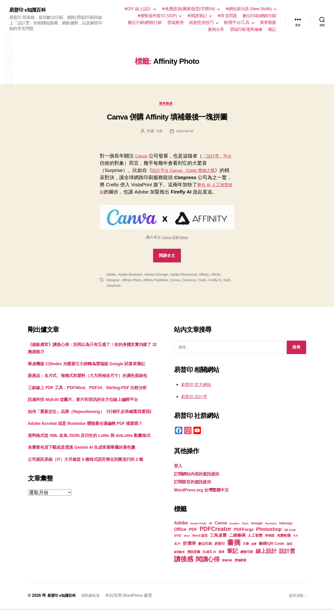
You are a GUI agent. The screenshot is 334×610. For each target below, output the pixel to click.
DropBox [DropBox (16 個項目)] (234, 524)
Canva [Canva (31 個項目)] (221, 524)
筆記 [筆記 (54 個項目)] (232, 552)
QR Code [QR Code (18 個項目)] (289, 531)
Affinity (208, 276)
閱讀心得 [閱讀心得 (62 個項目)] (208, 560)
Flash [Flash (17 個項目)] (245, 524)
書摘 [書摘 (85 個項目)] (233, 544)
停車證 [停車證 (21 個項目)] (269, 537)
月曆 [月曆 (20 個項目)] (246, 545)
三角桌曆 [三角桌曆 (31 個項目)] (218, 536)
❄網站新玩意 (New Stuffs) (248, 8)
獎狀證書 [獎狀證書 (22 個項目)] (193, 553)
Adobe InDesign (158, 276)
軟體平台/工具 (237, 22)
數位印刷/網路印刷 (259, 15)
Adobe (111, 276)
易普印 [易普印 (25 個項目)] (219, 545)
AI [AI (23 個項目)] (210, 524)
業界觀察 (268, 22)
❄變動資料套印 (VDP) (157, 15)
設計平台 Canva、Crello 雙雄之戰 (188, 171)
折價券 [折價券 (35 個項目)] (189, 544)
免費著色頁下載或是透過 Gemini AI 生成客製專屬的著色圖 (90, 492)
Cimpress (192, 281)
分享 (9, 93)
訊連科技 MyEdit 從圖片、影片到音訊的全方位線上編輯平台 (92, 422)
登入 (178, 467)
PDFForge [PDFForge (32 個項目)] (244, 530)
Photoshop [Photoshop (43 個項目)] (269, 530)
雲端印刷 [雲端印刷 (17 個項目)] (227, 561)
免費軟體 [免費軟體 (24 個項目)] (284, 537)
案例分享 (216, 29)
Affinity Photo (132, 281)
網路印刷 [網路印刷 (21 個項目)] (246, 553)
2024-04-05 (185, 132)
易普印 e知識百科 (30, 10)
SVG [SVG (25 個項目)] (177, 537)
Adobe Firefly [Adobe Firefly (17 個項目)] (198, 524)
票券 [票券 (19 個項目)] (221, 553)
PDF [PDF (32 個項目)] (193, 530)
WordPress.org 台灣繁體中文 (206, 491)
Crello (207, 281)
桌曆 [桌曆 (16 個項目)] (253, 545)
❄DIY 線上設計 (137, 8)
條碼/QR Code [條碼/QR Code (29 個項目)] (271, 544)
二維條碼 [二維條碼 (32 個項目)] (237, 536)
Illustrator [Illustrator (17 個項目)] (271, 524)
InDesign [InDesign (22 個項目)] (286, 524)
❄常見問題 (227, 15)
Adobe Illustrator (131, 276)
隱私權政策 (95, 596)
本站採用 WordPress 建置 (134, 596)
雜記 (272, 29)
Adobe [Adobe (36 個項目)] (181, 524)
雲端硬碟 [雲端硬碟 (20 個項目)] (240, 561)
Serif (110, 287)
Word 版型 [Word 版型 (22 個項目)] (200, 537)
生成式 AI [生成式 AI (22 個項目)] (209, 553)
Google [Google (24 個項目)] (257, 524)
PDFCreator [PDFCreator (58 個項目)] (215, 530)
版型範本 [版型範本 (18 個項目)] (179, 553)
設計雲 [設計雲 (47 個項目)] (287, 552)
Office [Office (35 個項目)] (180, 530)
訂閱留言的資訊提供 (195, 483)
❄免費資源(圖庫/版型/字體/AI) (188, 8)
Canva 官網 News (175, 239)
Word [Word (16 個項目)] (187, 537)
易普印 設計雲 (196, 397)
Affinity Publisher (158, 281)
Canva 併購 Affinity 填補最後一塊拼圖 (167, 118)
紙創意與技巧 (201, 22)
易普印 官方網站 (198, 385)
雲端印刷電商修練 (246, 29)
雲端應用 (175, 22)
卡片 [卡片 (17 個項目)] (295, 537)
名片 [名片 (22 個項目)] (177, 545)
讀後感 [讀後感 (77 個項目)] (183, 560)
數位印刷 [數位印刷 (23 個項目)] (205, 545)
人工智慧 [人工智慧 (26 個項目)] (255, 537)
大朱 (158, 132)
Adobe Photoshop (187, 276)
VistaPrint (123, 287)
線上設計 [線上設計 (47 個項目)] (266, 552)
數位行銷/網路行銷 (145, 22)
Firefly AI (221, 281)
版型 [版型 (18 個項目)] (289, 545)
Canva (142, 157)
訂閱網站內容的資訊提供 (200, 475)
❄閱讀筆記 (197, 15)
